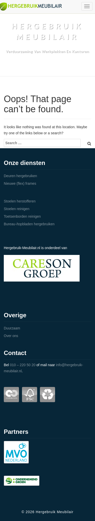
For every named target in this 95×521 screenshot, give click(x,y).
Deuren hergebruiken (20, 176)
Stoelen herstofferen (20, 201)
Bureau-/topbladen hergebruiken (29, 224)
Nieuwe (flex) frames (20, 183)
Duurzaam (12, 328)
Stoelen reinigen (16, 209)
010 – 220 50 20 (22, 365)
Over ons (11, 336)
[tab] (47, 176)
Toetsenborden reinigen (22, 216)
